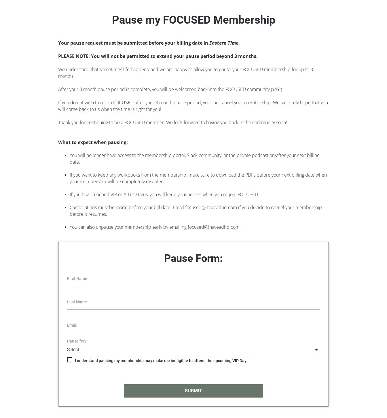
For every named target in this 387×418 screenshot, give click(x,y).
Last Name (77, 302)
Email (72, 325)
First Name (77, 279)
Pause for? (77, 341)
